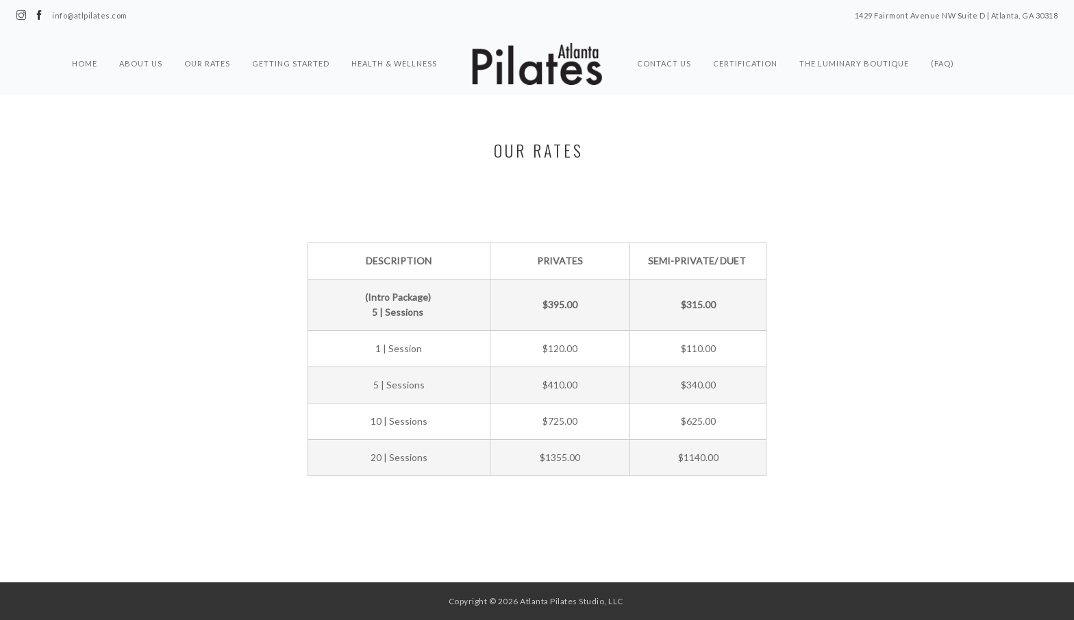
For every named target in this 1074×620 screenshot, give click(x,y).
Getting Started (290, 63)
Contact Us (664, 63)
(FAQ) (942, 63)
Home (84, 63)
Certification (745, 63)
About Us (140, 63)
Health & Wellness (394, 63)
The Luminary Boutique (854, 63)
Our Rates (207, 63)
